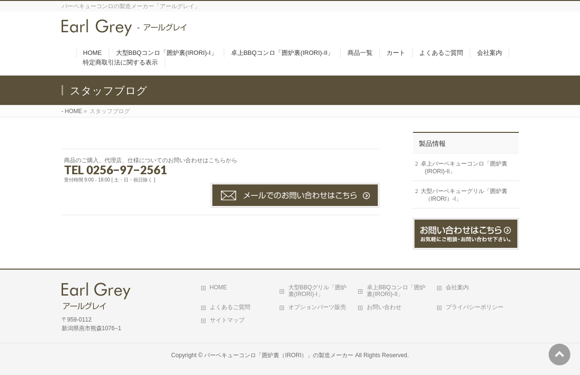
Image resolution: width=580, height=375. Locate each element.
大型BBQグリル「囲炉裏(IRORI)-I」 (317, 290)
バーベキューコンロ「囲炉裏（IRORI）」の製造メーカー (278, 355)
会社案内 (457, 287)
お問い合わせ (384, 307)
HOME (73, 111)
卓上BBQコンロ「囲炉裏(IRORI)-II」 (396, 290)
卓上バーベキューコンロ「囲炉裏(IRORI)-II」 (464, 167)
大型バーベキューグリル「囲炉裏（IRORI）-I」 (464, 195)
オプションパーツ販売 (317, 307)
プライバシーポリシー (474, 307)
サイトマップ (227, 320)
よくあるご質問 (230, 307)
